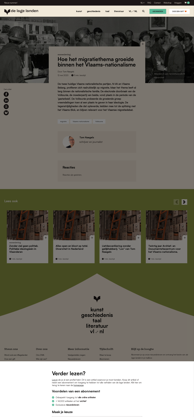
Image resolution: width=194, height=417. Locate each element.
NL (142, 3)
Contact (157, 3)
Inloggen (178, 3)
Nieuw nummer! (10, 3)
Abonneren (158, 11)
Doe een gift (179, 11)
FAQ (149, 3)
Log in (55, 379)
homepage (79, 385)
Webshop (167, 3)
